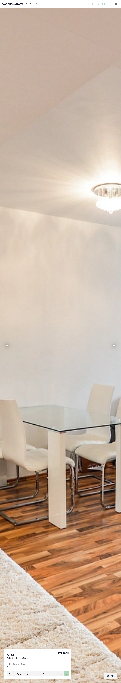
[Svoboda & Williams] (19, 4)
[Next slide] (114, 345)
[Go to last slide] (7, 345)
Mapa (110, 676)
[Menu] (113, 4)
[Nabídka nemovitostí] (91, 4)
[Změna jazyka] (103, 4)
